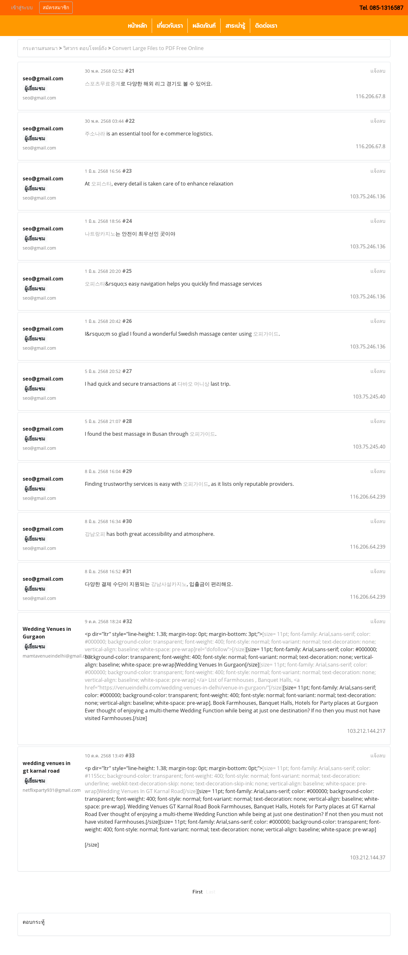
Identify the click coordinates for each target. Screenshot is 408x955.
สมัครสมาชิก (56, 8)
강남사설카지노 (169, 583)
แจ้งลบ (377, 70)
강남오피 (95, 533)
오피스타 (101, 183)
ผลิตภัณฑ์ (204, 25)
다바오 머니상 (193, 383)
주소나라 (95, 133)
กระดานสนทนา (40, 48)
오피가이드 (266, 333)
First (198, 891)
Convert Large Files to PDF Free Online (158, 48)
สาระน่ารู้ (235, 25)
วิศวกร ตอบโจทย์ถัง (85, 48)
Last (210, 891)
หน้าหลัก (137, 25)
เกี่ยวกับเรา (170, 25)
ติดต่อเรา (266, 25)
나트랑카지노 (100, 233)
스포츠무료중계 (102, 83)
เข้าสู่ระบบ (22, 8)
